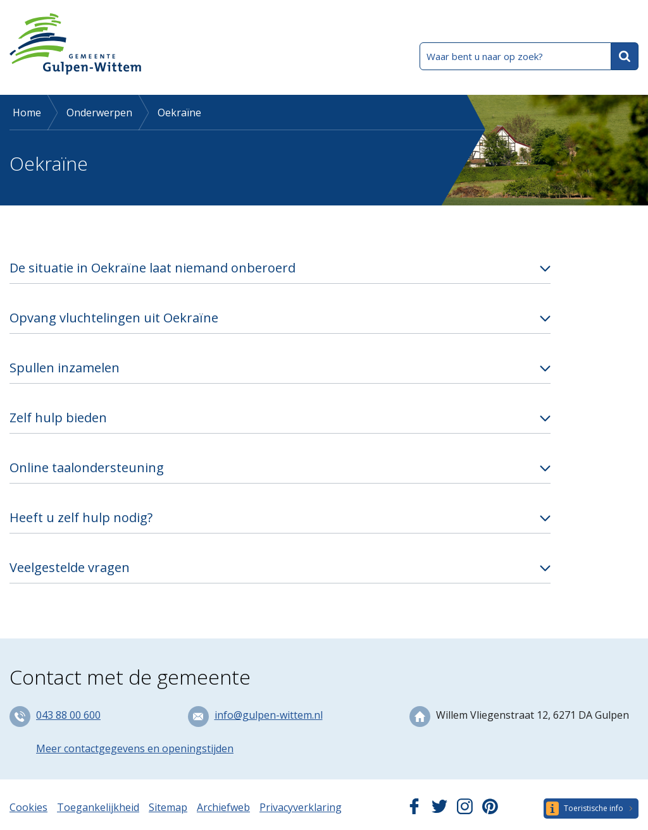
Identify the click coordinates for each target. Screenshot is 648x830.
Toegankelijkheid (98, 807)
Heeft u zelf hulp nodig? (81, 517)
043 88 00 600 (68, 715)
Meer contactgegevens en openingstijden (135, 748)
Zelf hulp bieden (58, 417)
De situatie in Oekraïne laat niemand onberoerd (152, 267)
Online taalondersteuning (86, 467)
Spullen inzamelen (64, 367)
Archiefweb (223, 807)
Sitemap (168, 807)
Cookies (28, 807)
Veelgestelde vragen (69, 567)
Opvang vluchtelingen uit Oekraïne (113, 317)
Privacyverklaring (300, 807)
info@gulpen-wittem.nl (269, 715)
